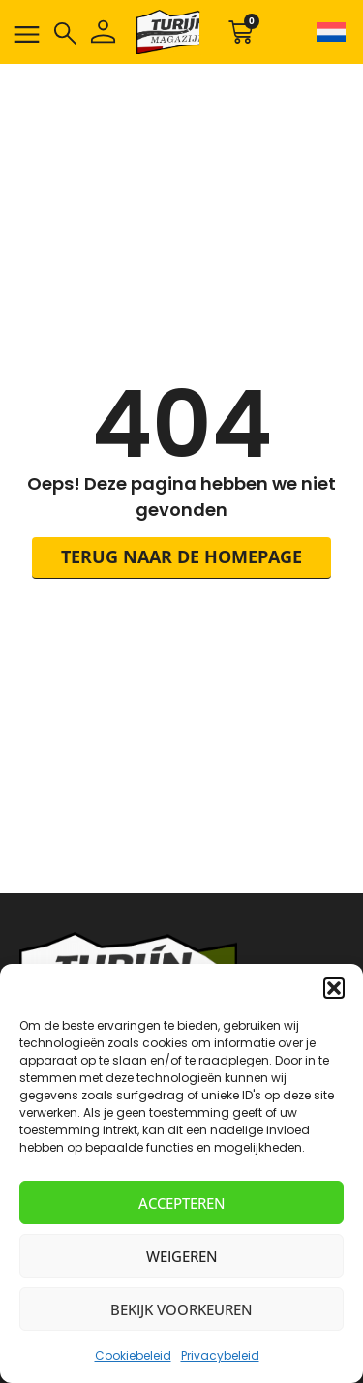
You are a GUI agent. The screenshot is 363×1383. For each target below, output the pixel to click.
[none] (328, 31)
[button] (334, 988)
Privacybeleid (220, 1355)
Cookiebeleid (133, 1355)
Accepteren (182, 1203)
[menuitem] (328, 31)
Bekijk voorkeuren (181, 1309)
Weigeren (182, 1256)
